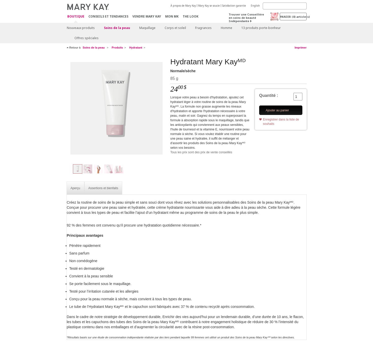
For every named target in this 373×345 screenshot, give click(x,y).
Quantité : (268, 95)
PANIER (293, 17)
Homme (226, 28)
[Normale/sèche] (116, 108)
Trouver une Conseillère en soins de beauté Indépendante (246, 18)
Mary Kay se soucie (209, 5)
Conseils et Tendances (108, 16)
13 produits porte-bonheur (261, 28)
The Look (190, 16)
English (255, 5)
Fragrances (203, 28)
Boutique (75, 17)
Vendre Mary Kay (146, 16)
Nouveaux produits (81, 28)
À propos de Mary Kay (183, 5)
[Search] (285, 6)
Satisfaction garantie (234, 5)
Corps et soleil (175, 28)
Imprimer (300, 47)
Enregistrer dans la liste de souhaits (281, 122)
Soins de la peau (117, 28)
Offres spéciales (86, 38)
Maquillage (147, 28)
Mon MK (172, 16)
